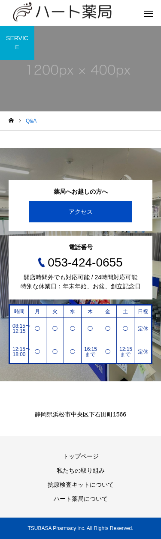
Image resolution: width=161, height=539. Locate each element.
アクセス (81, 211)
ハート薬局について (81, 498)
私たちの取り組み (81, 470)
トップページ (81, 456)
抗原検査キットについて (81, 484)
